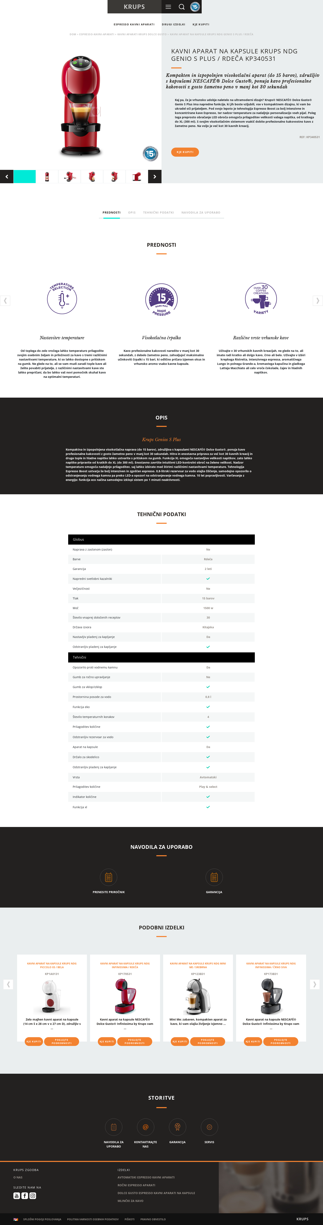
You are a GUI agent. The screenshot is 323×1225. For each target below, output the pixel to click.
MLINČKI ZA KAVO (130, 1201)
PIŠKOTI (130, 1219)
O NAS (17, 1177)
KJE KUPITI (201, 24)
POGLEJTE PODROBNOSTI (62, 1041)
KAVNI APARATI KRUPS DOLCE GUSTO (142, 34)
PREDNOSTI (112, 212)
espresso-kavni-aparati (96, 34)
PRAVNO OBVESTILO (153, 1219)
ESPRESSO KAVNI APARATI (134, 24)
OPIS (132, 212)
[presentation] (6, 176)
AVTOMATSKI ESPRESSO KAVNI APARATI (146, 1177)
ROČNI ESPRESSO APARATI (136, 1185)
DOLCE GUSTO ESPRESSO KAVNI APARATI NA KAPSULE (156, 1193)
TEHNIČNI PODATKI (158, 212)
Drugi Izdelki (173, 24)
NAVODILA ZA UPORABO (200, 212)
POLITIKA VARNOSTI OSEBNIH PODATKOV (93, 1219)
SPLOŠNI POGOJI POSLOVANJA (42, 1219)
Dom (73, 34)
